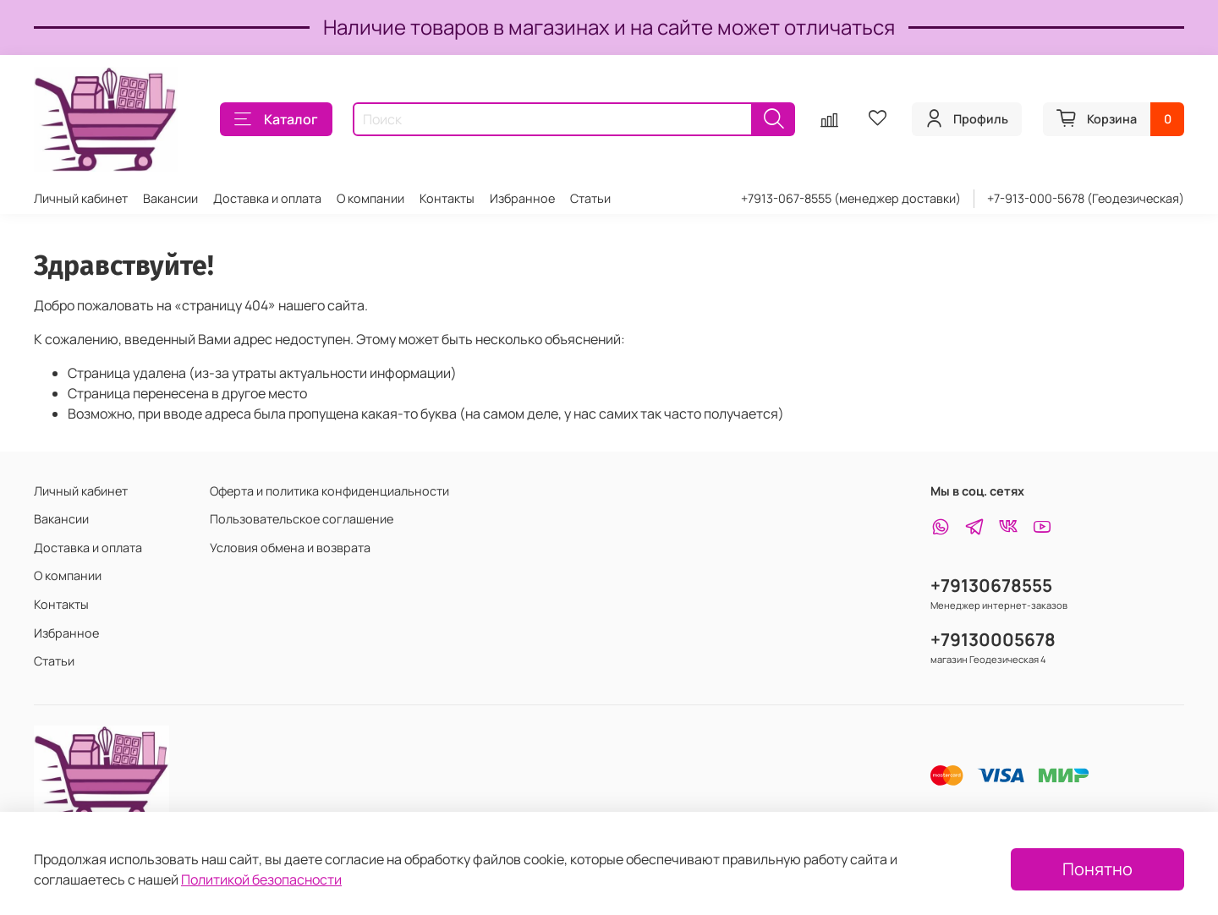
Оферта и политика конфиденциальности (329, 491)
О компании (370, 198)
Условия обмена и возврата (290, 548)
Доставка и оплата (267, 198)
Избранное (522, 198)
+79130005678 (993, 639)
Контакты (447, 198)
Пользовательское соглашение (301, 519)
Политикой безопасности (261, 879)
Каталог (276, 119)
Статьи (590, 198)
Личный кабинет (81, 198)
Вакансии (170, 198)
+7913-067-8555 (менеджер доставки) (851, 198)
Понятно (1097, 868)
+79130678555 (991, 585)
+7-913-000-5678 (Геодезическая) (1085, 198)
